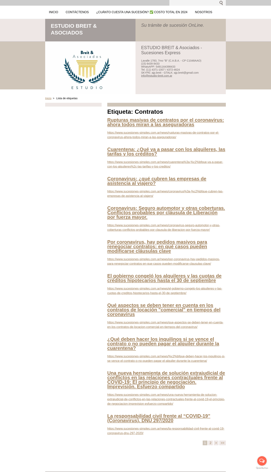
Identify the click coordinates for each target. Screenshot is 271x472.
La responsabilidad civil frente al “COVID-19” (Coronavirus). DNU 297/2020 (158, 418)
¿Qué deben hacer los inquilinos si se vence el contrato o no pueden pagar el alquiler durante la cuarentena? (163, 343)
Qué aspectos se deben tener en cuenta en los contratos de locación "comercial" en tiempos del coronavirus (164, 310)
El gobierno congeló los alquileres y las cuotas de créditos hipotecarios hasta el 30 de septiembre (164, 278)
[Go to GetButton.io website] (262, 468)
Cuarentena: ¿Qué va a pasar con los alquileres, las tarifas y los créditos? (166, 151)
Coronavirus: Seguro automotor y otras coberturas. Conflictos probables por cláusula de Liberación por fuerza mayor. (166, 212)
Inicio (48, 98)
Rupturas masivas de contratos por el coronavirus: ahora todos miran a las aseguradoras (165, 122)
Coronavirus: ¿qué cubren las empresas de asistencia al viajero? (156, 181)
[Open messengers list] (262, 461)
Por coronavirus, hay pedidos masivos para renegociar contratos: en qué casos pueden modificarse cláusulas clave (157, 246)
